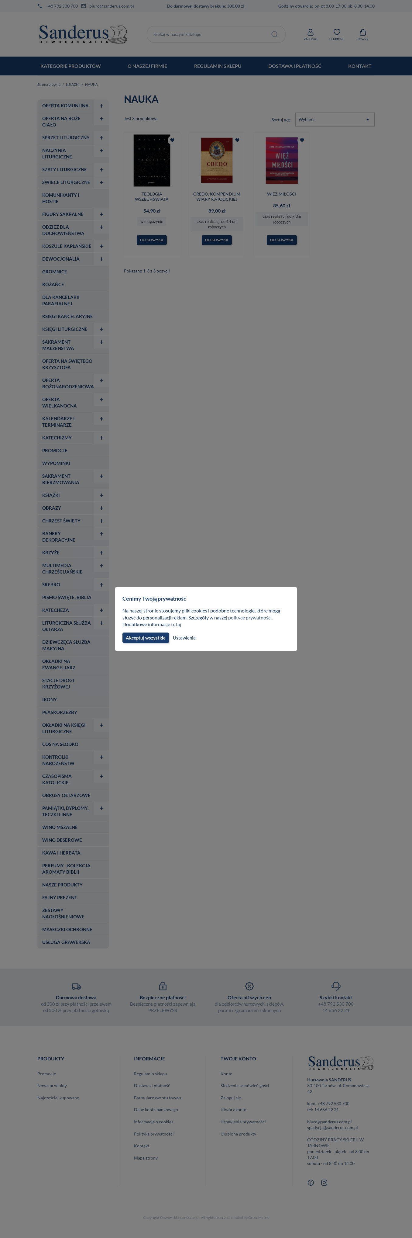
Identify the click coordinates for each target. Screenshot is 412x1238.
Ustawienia (183, 637)
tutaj (177, 624)
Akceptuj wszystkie (145, 637)
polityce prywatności (254, 617)
